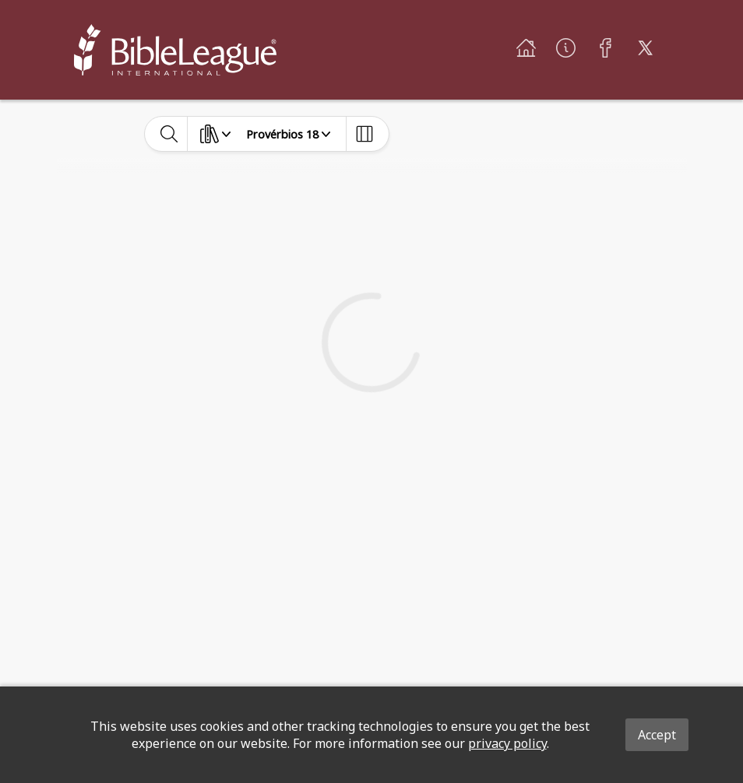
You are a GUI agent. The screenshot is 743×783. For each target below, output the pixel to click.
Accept (657, 734)
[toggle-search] (169, 134)
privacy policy (507, 743)
